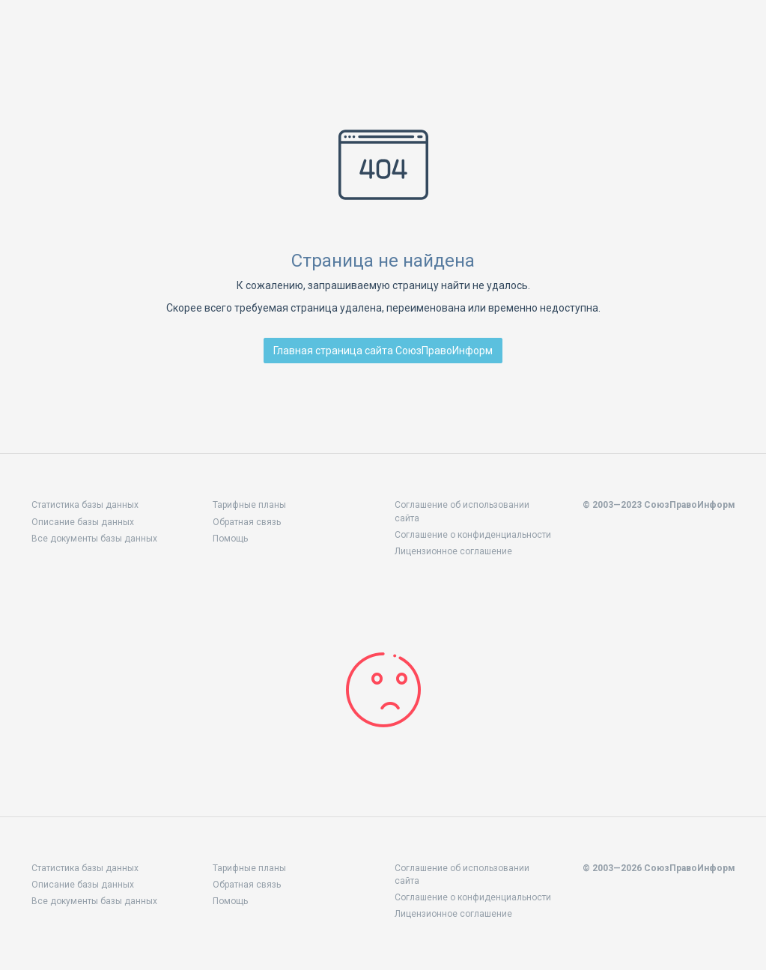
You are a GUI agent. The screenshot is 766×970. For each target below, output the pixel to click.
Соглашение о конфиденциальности (473, 535)
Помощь (230, 538)
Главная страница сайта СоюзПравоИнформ (383, 351)
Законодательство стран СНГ (104, 35)
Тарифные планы (249, 505)
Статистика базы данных (85, 505)
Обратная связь (247, 522)
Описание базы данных (82, 522)
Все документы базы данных (94, 538)
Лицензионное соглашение (453, 551)
